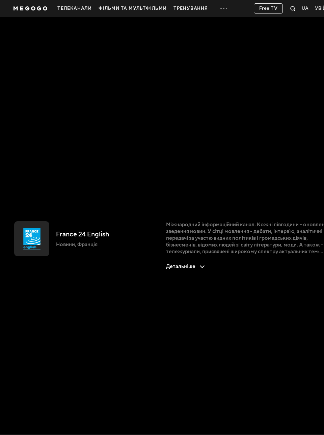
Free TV (268, 8)
